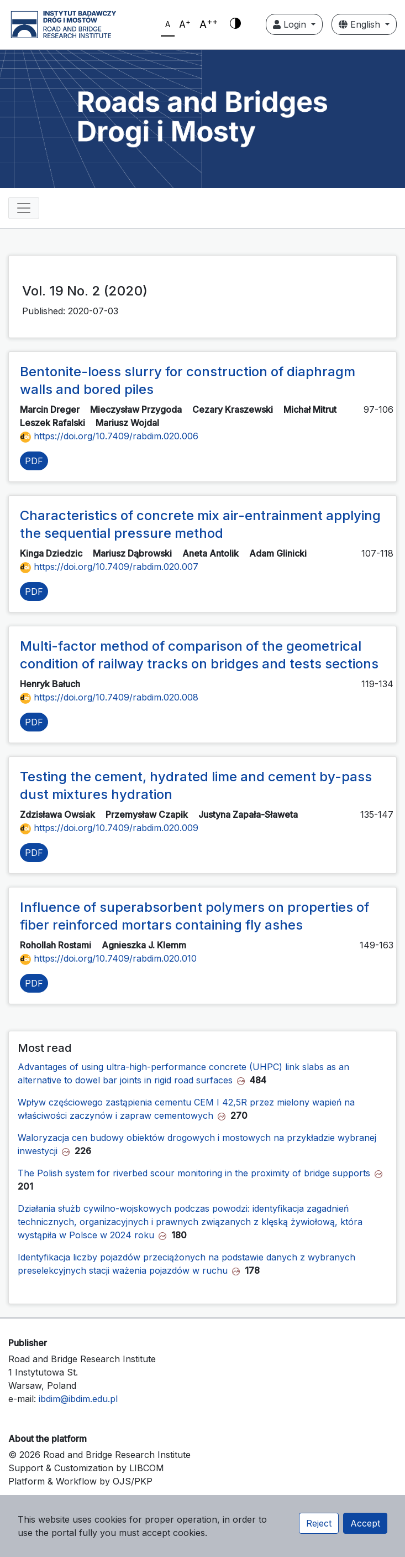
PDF (34, 460)
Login (291, 24)
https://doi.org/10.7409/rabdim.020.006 (109, 436)
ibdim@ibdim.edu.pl (78, 1398)
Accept (365, 1523)
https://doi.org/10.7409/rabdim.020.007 (109, 566)
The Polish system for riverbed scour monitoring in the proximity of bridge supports (194, 1173)
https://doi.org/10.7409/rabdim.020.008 (109, 697)
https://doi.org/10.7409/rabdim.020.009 (109, 827)
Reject (319, 1523)
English (361, 24)
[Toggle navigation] (23, 208)
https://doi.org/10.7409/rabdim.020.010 (108, 958)
